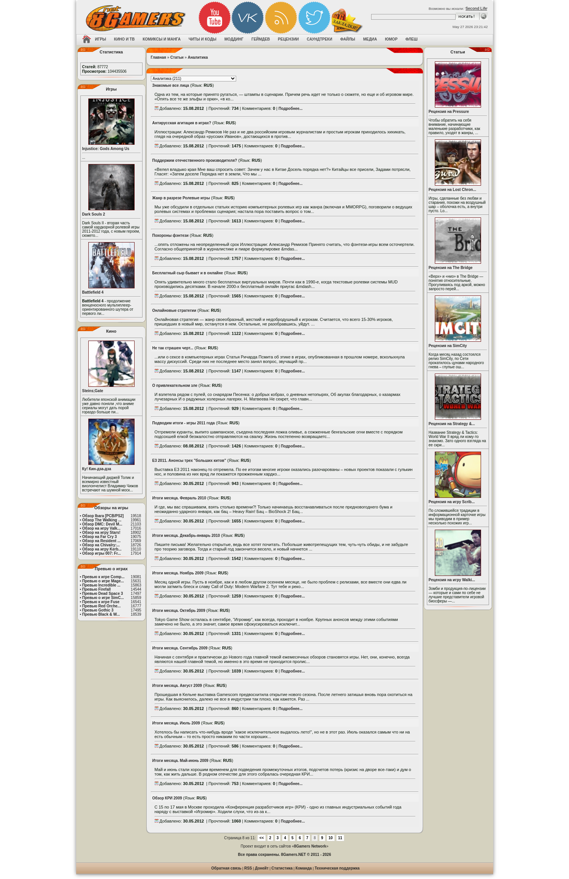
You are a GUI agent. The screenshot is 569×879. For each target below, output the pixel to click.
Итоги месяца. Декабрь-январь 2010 (186, 535)
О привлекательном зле (175, 385)
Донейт (261, 868)
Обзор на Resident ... (101, 541)
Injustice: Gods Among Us (106, 149)
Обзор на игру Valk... (101, 528)
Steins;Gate (92, 391)
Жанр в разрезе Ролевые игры (181, 198)
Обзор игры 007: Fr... (101, 553)
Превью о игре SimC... (103, 598)
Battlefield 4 (93, 292)
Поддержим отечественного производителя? (194, 160)
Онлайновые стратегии (174, 310)
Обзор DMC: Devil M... (102, 524)
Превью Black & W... (101, 614)
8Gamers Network (310, 846)
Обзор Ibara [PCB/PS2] (103, 516)
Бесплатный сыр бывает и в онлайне (187, 273)
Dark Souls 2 (93, 214)
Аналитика (198, 57)
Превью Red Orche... (101, 606)
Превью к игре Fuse (100, 602)
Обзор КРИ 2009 (167, 798)
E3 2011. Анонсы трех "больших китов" (189, 460)
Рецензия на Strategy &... (452, 424)
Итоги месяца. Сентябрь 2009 (180, 648)
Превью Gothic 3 (97, 610)
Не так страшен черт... (172, 348)
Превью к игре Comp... (103, 577)
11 (340, 838)
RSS (248, 868)
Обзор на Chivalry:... (101, 545)
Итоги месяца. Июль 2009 (176, 723)
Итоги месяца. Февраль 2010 (179, 498)
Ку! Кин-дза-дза (96, 469)
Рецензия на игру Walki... (452, 580)
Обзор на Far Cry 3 (99, 537)
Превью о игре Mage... (103, 581)
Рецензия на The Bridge (451, 268)
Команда (304, 868)
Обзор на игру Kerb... (102, 549)
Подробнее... (291, 108)
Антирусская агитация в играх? (182, 123)
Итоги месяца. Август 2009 (177, 685)
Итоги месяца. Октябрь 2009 (178, 610)
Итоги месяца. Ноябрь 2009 (178, 573)
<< (261, 838)
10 (331, 838)
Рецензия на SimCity (448, 346)
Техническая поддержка (337, 868)
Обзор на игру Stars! (101, 532)
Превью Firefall (96, 589)
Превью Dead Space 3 (102, 593)
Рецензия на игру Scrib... (452, 502)
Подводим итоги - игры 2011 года (183, 423)
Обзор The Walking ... (101, 520)
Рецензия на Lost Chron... (453, 190)
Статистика (282, 868)
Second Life (476, 8)
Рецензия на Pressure (449, 111)
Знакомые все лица (170, 85)
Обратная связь (226, 868)
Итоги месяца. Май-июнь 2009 (180, 761)
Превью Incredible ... (101, 585)
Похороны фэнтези (170, 235)
